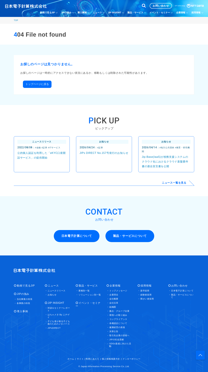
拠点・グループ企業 (119, 311)
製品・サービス (88, 285)
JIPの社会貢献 (116, 339)
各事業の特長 (23, 303)
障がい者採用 (147, 298)
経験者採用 (146, 294)
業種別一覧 (84, 290)
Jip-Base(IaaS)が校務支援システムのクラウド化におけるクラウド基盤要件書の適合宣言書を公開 (165, 161)
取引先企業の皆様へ (119, 335)
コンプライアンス (118, 319)
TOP (16, 20)
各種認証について (118, 323)
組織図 (112, 307)
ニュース (53, 285)
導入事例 (22, 311)
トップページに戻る (37, 84)
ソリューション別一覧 (89, 294)
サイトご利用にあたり (88, 359)
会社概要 (113, 298)
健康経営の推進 (117, 327)
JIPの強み (23, 293)
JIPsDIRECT (54, 328)
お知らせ (52, 294)
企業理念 (113, 294)
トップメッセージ (118, 290)
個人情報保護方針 (111, 359)
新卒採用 (144, 290)
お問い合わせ (179, 285)
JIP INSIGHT (56, 302)
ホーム (70, 359)
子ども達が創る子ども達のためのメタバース (58, 322)
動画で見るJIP (26, 285)
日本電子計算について (182, 290)
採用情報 (145, 285)
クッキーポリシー (131, 359)
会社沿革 (113, 303)
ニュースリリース (56, 290)
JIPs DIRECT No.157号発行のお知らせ (104, 153)
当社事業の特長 (24, 299)
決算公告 (113, 331)
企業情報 (114, 285)
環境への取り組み (118, 315)
